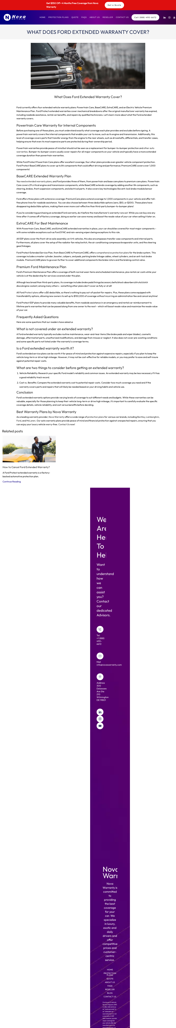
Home (43, 17)
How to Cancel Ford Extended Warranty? (26, 467)
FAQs (84, 17)
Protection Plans (58, 17)
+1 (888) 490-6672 (100, 641)
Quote (74, 17)
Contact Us (122, 17)
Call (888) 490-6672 (145, 17)
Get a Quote (114, 5)
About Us (95, 17)
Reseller (108, 17)
